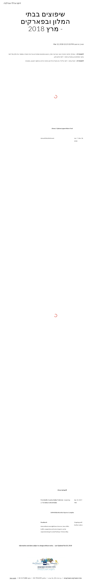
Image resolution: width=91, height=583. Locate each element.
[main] (45, 21)
